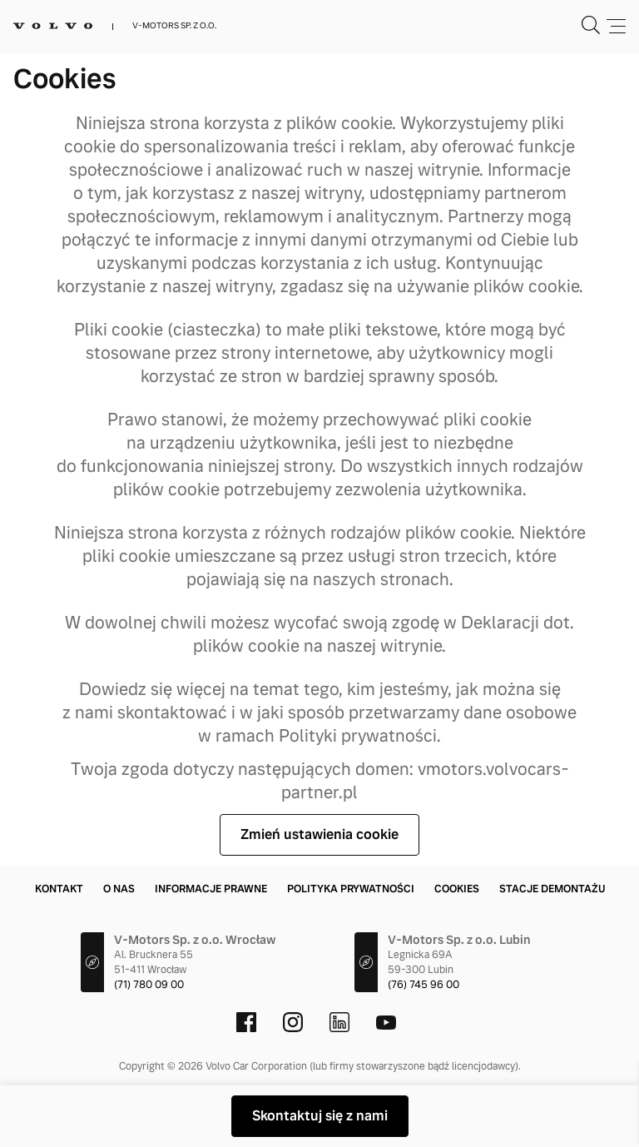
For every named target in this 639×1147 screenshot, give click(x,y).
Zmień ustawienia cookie (319, 834)
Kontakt (59, 889)
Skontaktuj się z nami (320, 1116)
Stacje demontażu (552, 889)
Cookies (456, 889)
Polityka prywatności (350, 889)
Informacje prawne (211, 889)
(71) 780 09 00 (149, 984)
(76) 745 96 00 (423, 984)
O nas (119, 889)
